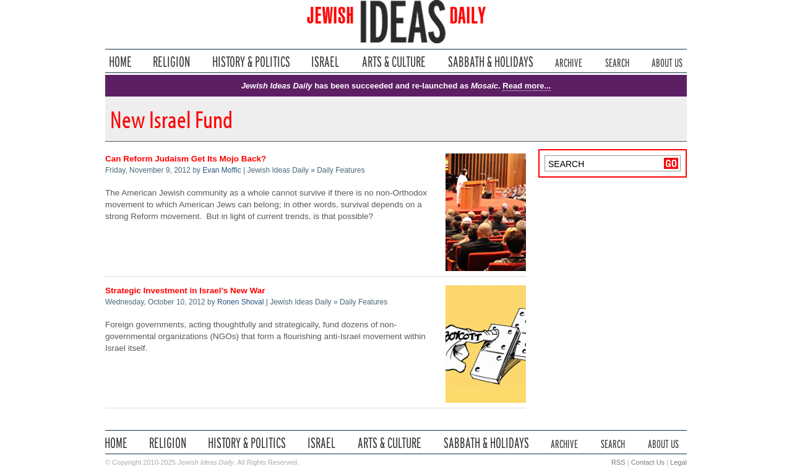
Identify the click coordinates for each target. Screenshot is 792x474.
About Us (667, 61)
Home (120, 61)
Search (617, 61)
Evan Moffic (221, 170)
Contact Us (648, 462)
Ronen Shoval (240, 302)
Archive (568, 61)
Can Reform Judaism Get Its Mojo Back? (185, 158)
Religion (171, 61)
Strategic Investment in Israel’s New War (185, 290)
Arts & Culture (393, 61)
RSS (618, 462)
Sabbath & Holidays (490, 61)
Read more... (526, 85)
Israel (325, 61)
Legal (678, 462)
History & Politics (251, 61)
